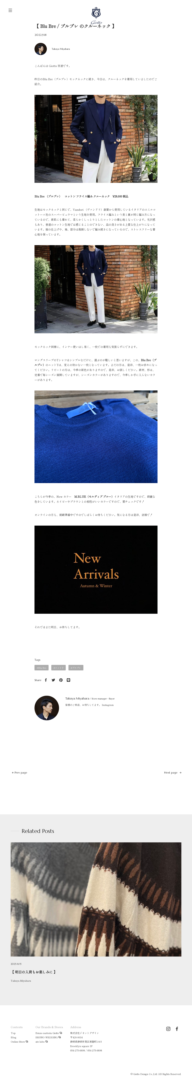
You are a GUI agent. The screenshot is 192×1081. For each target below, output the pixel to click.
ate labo (40, 1041)
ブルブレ (76, 667)
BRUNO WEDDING (47, 1037)
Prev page (19, 772)
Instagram (108, 705)
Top (13, 1033)
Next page (172, 772)
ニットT (59, 667)
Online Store (18, 1041)
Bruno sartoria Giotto (47, 1033)
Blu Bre (42, 667)
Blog (13, 1037)
